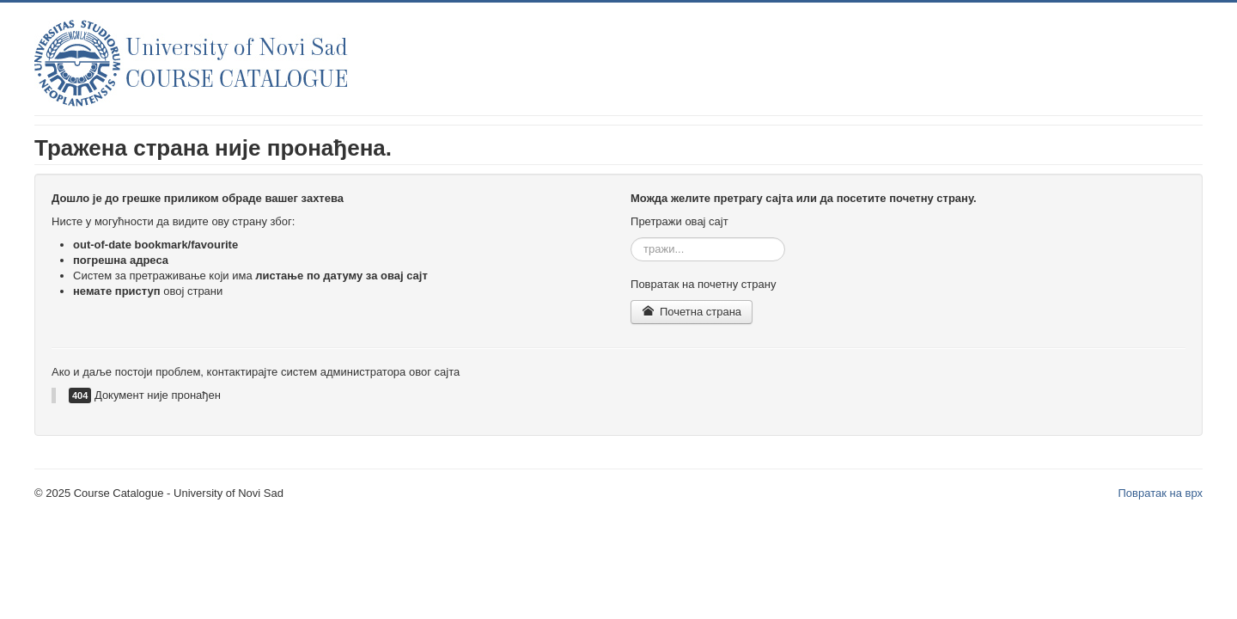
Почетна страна (691, 311)
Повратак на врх (1160, 493)
